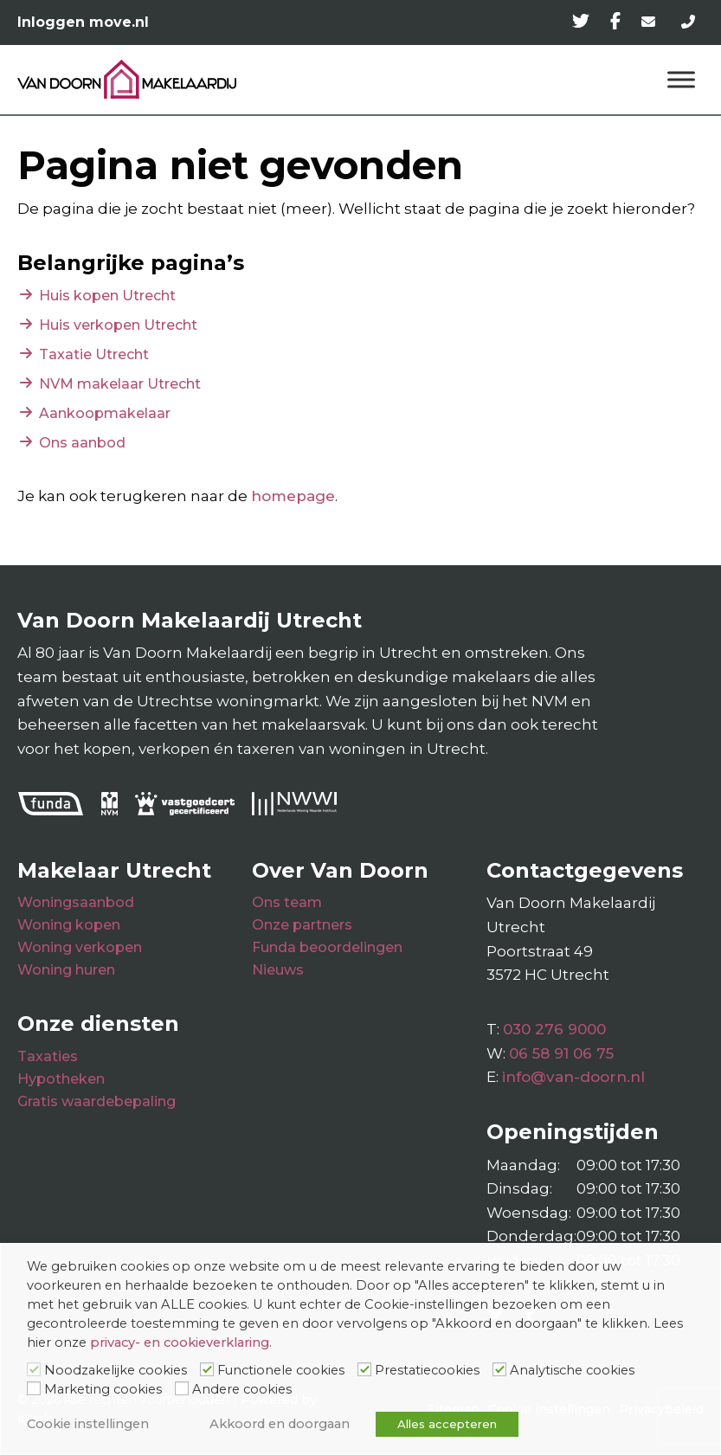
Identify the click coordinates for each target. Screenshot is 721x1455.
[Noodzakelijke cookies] (34, 1369)
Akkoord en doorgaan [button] (279, 1424)
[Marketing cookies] (34, 1388)
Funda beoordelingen (327, 947)
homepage (293, 496)
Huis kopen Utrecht (107, 295)
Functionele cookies (280, 1370)
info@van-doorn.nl (573, 1076)
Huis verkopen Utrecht (118, 325)
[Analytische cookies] (499, 1369)
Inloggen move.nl (83, 22)
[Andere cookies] (182, 1388)
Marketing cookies (103, 1389)
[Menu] (681, 79)
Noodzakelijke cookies (115, 1370)
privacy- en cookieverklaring (179, 1342)
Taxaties (47, 1056)
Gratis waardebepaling (96, 1101)
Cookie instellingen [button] (88, 1424)
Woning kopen (68, 925)
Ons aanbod (82, 443)
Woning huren (66, 970)
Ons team (287, 902)
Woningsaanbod (75, 902)
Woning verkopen (79, 947)
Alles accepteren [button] (447, 1424)
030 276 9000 (554, 1029)
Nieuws (278, 970)
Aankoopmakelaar (105, 413)
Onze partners (302, 925)
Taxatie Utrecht (94, 354)
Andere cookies (242, 1389)
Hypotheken (61, 1079)
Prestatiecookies (427, 1370)
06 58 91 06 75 (561, 1053)
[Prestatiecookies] (364, 1369)
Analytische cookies (572, 1370)
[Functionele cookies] (207, 1369)
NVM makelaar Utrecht (120, 384)
